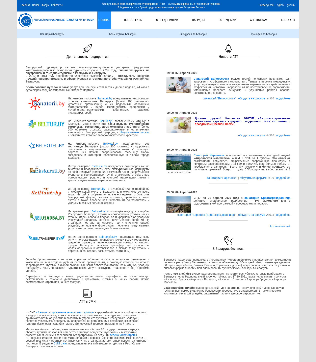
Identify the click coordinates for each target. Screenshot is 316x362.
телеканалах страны (123, 335)
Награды (198, 20)
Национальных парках (135, 132)
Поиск (36, 5)
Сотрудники (227, 20)
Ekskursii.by (99, 166)
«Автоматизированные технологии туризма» (65, 312)
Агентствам (258, 20)
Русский (290, 5)
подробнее (283, 98)
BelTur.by (105, 121)
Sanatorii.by (104, 98)
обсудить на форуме (251, 98)
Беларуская (266, 5)
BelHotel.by (112, 143)
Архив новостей (280, 226)
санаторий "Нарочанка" (222, 177)
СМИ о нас (60, 343)
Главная (25, 5)
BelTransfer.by (109, 236)
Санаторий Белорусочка (211, 78)
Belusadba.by (100, 211)
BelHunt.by (98, 188)
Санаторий (208, 155)
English (279, 5)
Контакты (57, 5)
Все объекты (133, 20)
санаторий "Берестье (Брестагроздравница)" (207, 214)
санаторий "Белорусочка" (220, 98)
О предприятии (167, 20)
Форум (45, 5)
